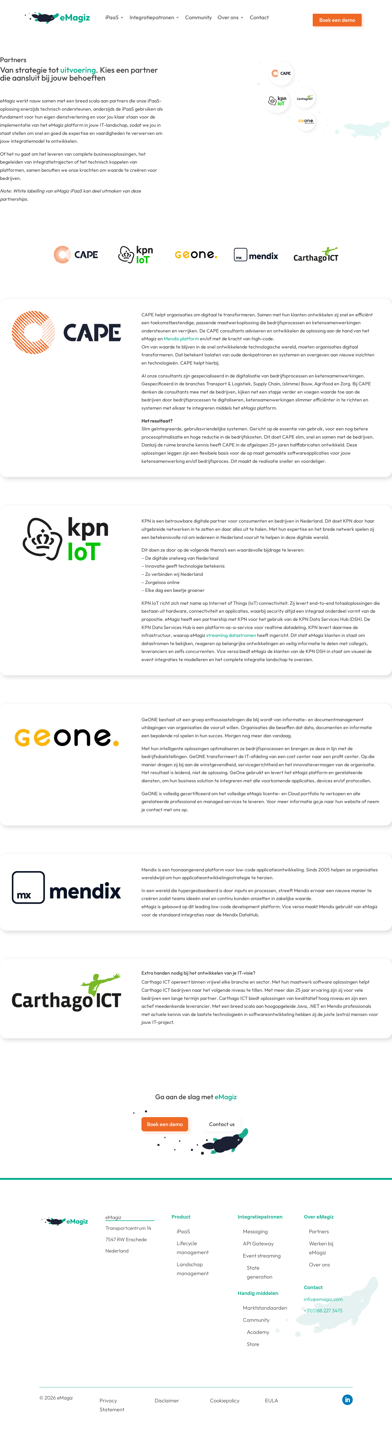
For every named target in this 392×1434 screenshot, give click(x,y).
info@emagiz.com (323, 1299)
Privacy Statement (112, 1405)
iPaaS (112, 17)
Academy (258, 1332)
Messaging (255, 1231)
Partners (319, 1231)
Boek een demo (337, 20)
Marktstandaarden (265, 1307)
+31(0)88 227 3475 (323, 1310)
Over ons (228, 17)
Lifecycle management (193, 1247)
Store (253, 1344)
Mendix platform (181, 339)
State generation (259, 1272)
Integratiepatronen (152, 17)
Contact (259, 17)
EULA (271, 1400)
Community (198, 17)
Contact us (222, 1124)
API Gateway (258, 1243)
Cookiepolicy (224, 1400)
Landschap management (193, 1268)
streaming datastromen (231, 635)
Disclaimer (167, 1400)
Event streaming (262, 1255)
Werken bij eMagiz (321, 1248)
